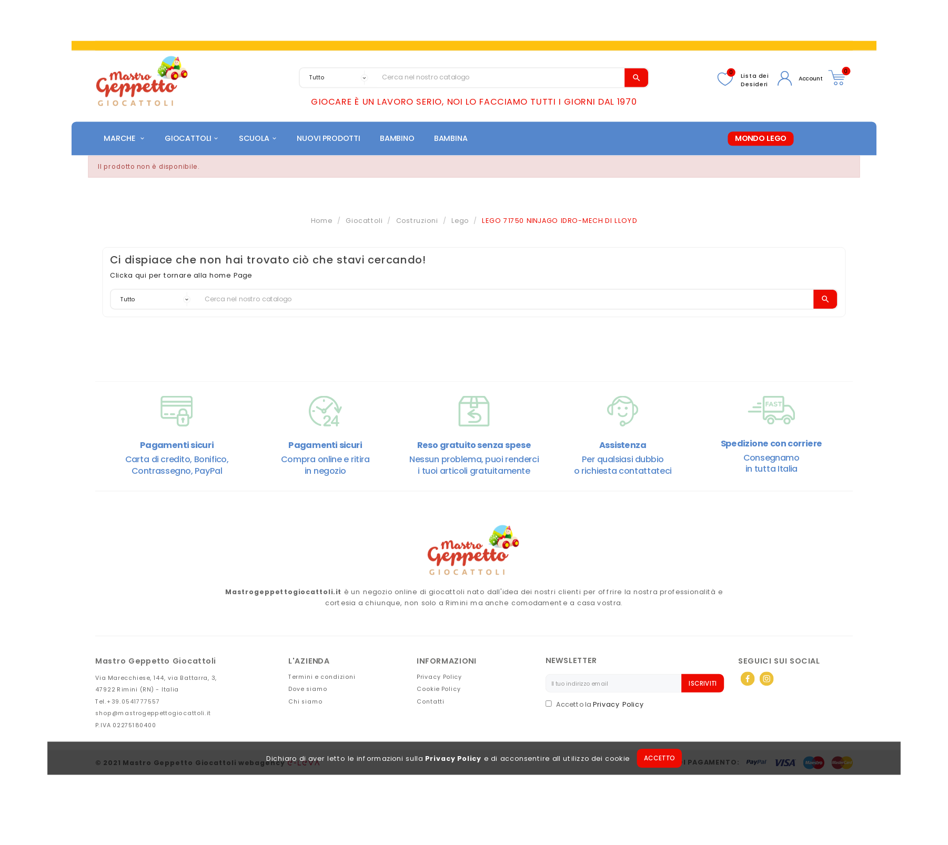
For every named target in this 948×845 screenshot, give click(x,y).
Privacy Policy (453, 760)
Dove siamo (308, 691)
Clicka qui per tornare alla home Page (181, 277)
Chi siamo (305, 703)
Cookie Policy (439, 691)
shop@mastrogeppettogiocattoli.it (153, 715)
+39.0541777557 (133, 703)
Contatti (430, 703)
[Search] (500, 77)
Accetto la (569, 706)
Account (811, 79)
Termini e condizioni (322, 679)
